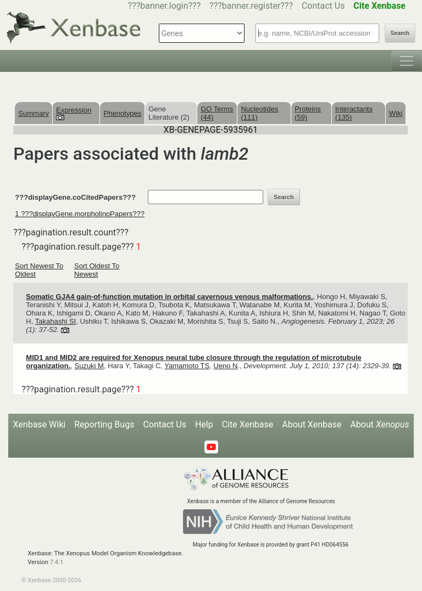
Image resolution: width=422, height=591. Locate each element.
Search (400, 33)
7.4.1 (57, 562)
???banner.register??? (251, 6)
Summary (33, 113)
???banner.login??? (164, 6)
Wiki (396, 113)
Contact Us (323, 6)
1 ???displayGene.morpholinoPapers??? (80, 214)
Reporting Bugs (104, 424)
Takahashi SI (55, 321)
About (379, 424)
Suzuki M (88, 366)
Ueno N (225, 366)
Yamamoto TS (186, 366)
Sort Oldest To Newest (96, 270)
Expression (73, 113)
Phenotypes (122, 113)
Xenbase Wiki (39, 424)
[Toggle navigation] (406, 61)
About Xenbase (311, 424)
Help (204, 424)
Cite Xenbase (248, 424)
